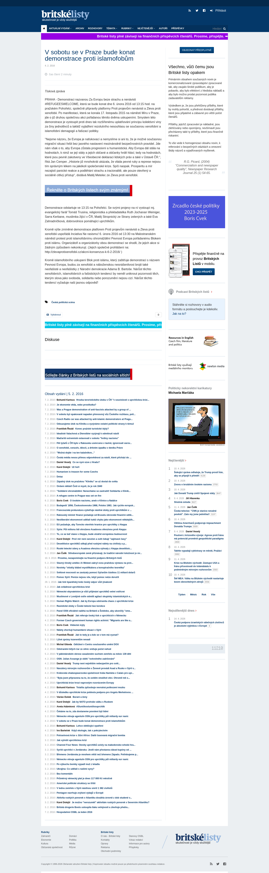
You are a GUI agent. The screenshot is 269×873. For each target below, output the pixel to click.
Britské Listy (198, 839)
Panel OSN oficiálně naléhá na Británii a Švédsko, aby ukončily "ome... (94, 611)
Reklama (105, 847)
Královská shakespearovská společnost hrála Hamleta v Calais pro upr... (95, 673)
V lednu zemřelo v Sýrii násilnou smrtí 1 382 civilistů (84, 788)
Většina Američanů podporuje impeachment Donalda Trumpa (197, 525)
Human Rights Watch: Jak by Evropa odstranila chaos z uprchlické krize (95, 601)
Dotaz (60, 476)
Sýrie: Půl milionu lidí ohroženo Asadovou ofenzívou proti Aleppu (91, 529)
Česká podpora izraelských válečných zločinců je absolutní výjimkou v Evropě (199, 624)
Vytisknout (54, 314)
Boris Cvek (62, 500)
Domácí (73, 836)
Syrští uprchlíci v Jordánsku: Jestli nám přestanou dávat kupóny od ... (94, 749)
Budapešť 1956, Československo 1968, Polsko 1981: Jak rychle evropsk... (96, 505)
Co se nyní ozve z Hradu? (86, 462)
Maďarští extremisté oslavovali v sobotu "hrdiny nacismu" (88, 438)
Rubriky (127, 28)
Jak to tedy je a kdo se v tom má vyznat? (96, 635)
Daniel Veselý (64, 462)
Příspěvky (177, 28)
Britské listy (67, 16)
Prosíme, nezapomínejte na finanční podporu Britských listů (90, 558)
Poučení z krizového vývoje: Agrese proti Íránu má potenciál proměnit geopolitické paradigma (199, 539)
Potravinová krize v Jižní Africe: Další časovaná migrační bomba (91, 735)
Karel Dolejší (63, 467)
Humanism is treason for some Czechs (77, 471)
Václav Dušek (64, 697)
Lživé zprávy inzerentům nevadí (73, 639)
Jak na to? (179, 313)
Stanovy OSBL (136, 836)
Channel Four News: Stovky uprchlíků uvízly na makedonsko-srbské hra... (96, 745)
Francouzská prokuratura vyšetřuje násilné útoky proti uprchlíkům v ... (94, 510)
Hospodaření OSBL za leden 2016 (74, 812)
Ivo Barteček (63, 730)
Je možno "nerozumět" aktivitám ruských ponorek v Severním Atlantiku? (110, 802)
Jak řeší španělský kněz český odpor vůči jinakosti (85, 582)
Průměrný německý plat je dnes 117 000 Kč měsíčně (84, 778)
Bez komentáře (64, 773)
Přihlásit (218, 10)
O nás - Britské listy (110, 836)
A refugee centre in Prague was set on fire (79, 495)
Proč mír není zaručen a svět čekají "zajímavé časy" (99, 539)
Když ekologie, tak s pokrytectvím (90, 730)
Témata (111, 28)
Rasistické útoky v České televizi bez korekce (81, 606)
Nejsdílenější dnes (181, 610)
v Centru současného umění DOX (96, 644)
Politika (72, 840)
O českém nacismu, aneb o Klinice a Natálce (93, 500)
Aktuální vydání (60, 28)
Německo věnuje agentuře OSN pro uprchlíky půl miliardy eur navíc (92, 716)
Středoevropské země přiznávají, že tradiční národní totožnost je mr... (105, 553)
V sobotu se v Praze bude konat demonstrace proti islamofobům (91, 721)
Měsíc (193, 594)
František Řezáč (65, 428)
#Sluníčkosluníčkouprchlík (90, 706)
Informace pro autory (139, 843)
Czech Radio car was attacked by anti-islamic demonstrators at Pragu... (95, 419)
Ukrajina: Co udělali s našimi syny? (75, 769)
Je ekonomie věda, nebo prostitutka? (76, 404)
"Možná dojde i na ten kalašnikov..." (76, 452)
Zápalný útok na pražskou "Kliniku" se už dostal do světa (87, 481)
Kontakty (105, 840)
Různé (72, 847)
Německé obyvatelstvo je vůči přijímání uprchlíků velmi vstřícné (91, 591)
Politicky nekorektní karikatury (190, 390)
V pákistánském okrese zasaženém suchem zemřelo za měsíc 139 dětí (94, 654)
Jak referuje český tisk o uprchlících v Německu (100, 615)
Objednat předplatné (196, 50)
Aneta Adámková (66, 706)
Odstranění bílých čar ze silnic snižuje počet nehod (84, 649)
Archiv (79, 28)
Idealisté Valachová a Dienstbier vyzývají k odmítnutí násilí (88, 433)
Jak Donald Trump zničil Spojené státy (198, 493)
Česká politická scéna (63, 302)
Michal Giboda (64, 644)
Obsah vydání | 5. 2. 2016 (64, 394)
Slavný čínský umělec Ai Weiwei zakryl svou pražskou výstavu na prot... (95, 563)
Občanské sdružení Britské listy (77, 864)
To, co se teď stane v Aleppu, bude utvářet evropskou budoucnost (92, 534)
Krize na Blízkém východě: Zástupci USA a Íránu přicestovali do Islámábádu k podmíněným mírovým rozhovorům (196, 566)
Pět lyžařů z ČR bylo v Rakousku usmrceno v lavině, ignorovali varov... (94, 443)
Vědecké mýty (77, 625)
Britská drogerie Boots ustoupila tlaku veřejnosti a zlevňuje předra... (93, 807)
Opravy (104, 843)
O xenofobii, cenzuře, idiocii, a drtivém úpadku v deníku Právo (90, 448)
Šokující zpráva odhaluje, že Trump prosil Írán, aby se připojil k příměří (198, 474)
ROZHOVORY (95, 28)
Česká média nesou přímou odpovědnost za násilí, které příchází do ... (94, 457)
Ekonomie (46, 840)
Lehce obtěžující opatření (89, 726)
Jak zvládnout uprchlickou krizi (73, 587)
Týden (181, 594)
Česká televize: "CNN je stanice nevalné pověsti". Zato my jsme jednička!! (195, 513)
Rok (204, 594)
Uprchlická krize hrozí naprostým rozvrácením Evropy (85, 682)
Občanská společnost (52, 847)
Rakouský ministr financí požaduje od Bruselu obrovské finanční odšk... (95, 515)
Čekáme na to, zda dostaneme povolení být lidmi (82, 711)
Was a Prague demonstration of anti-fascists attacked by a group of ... (94, 409)
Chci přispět (203, 271)
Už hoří (75, 467)
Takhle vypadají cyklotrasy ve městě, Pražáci (198, 552)
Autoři (163, 28)
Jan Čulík (62, 553)
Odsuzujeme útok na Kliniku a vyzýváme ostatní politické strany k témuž (95, 424)
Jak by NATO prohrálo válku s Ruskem (92, 702)
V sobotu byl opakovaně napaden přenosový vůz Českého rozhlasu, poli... (96, 414)
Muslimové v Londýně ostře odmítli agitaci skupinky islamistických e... (94, 596)
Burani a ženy (80, 697)
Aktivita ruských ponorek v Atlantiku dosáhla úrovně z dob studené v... (94, 797)
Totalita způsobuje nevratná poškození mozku (100, 687)
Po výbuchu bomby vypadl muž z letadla (78, 764)
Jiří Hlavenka (193, 498)
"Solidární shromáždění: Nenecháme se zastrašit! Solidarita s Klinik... (94, 491)
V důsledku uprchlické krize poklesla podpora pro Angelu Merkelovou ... (95, 692)
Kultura (44, 843)
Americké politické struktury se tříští (76, 783)
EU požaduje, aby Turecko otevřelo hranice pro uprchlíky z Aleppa (92, 524)
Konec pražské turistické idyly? (92, 428)
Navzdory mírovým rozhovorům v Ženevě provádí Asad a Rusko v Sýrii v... (96, 668)
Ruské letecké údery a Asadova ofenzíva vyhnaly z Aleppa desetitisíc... (94, 548)
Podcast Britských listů (189, 291)
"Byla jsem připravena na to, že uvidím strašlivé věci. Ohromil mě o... (93, 678)
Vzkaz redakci (136, 840)
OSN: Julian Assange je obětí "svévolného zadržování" (86, 659)
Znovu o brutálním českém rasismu (196, 484)
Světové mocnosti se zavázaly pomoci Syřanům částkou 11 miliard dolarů (96, 572)
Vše (213, 594)
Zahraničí (45, 836)
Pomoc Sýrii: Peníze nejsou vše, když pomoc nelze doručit (88, 577)
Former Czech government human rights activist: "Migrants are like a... (94, 620)
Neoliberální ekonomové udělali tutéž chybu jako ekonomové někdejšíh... (95, 519)
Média (72, 843)
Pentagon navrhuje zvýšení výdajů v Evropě (80, 793)
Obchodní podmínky (111, 851)
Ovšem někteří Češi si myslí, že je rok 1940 (79, 486)
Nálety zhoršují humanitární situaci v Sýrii (79, 630)
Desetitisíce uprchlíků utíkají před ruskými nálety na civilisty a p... (91, 543)
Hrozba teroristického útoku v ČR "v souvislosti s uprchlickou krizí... (112, 400)
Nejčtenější (146, 28)
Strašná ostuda (185, 502)
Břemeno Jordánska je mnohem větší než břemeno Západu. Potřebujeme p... (97, 754)
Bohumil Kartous (66, 400)
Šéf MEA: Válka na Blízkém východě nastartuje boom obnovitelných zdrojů (199, 580)
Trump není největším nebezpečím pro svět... (96, 663)
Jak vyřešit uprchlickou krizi (72, 740)
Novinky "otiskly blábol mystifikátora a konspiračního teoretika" (91, 567)
